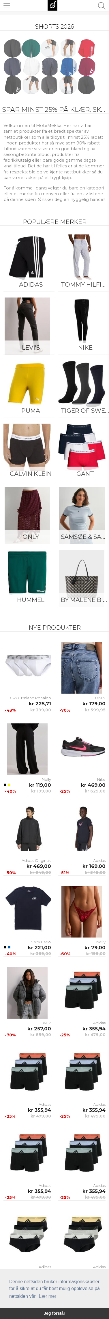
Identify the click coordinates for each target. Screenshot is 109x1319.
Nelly (46, 779)
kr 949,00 (40, 872)
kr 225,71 (40, 704)
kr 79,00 (95, 947)
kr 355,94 (94, 1029)
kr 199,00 (41, 791)
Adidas (31, 284)
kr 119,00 (40, 785)
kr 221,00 (39, 947)
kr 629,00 (95, 791)
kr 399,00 (40, 710)
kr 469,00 (93, 785)
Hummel (30, 599)
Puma (30, 410)
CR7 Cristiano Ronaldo (30, 698)
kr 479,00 (95, 1034)
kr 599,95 (95, 710)
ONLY (30, 536)
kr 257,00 (39, 1029)
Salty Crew (41, 942)
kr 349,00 (95, 872)
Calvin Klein (31, 473)
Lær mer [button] (47, 1296)
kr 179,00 (94, 704)
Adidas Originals (36, 860)
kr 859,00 (40, 1034)
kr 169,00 (94, 866)
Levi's (31, 347)
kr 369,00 (40, 953)
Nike (101, 779)
